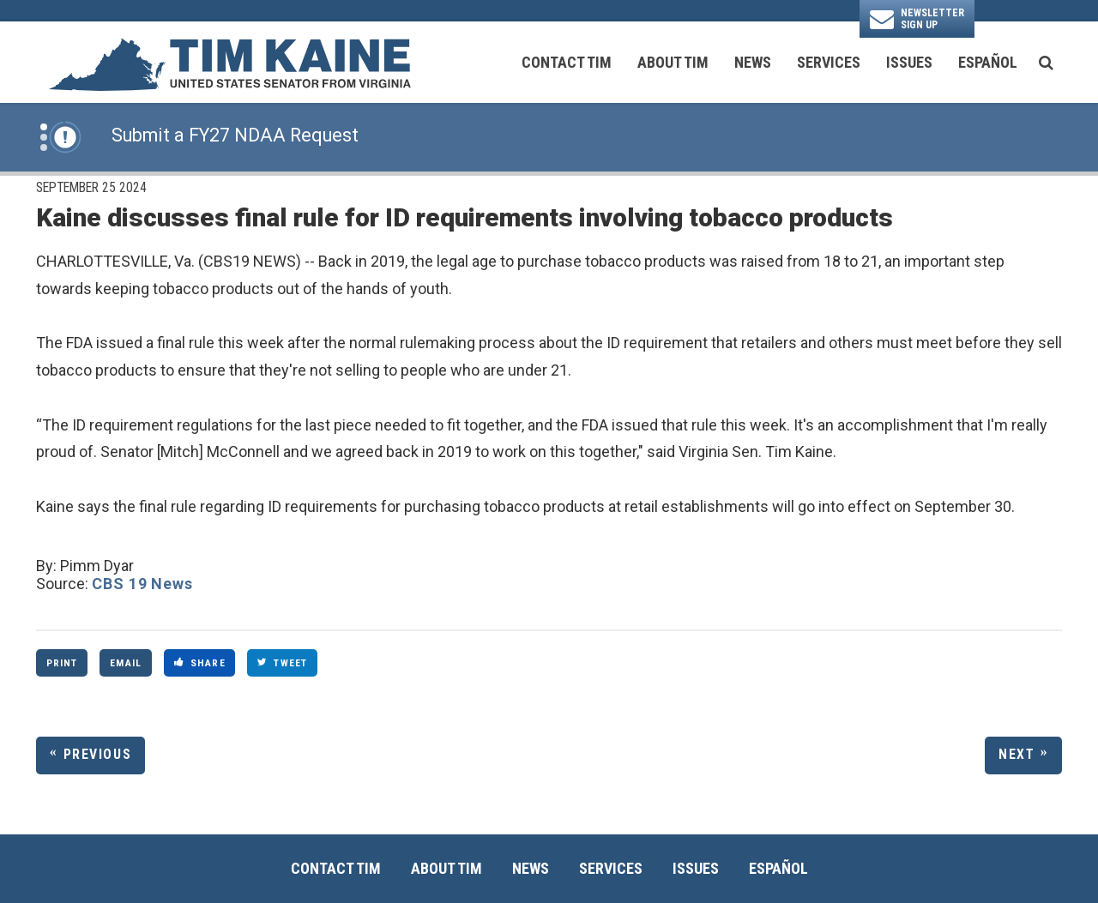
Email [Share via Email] (126, 663)
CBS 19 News (142, 584)
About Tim (673, 62)
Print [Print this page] (62, 663)
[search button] (1046, 62)
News (752, 62)
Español (987, 62)
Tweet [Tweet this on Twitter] (282, 663)
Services (828, 62)
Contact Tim (567, 62)
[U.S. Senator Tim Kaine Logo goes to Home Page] (229, 62)
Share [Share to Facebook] (200, 663)
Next (1016, 754)
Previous (97, 754)
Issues (909, 62)
